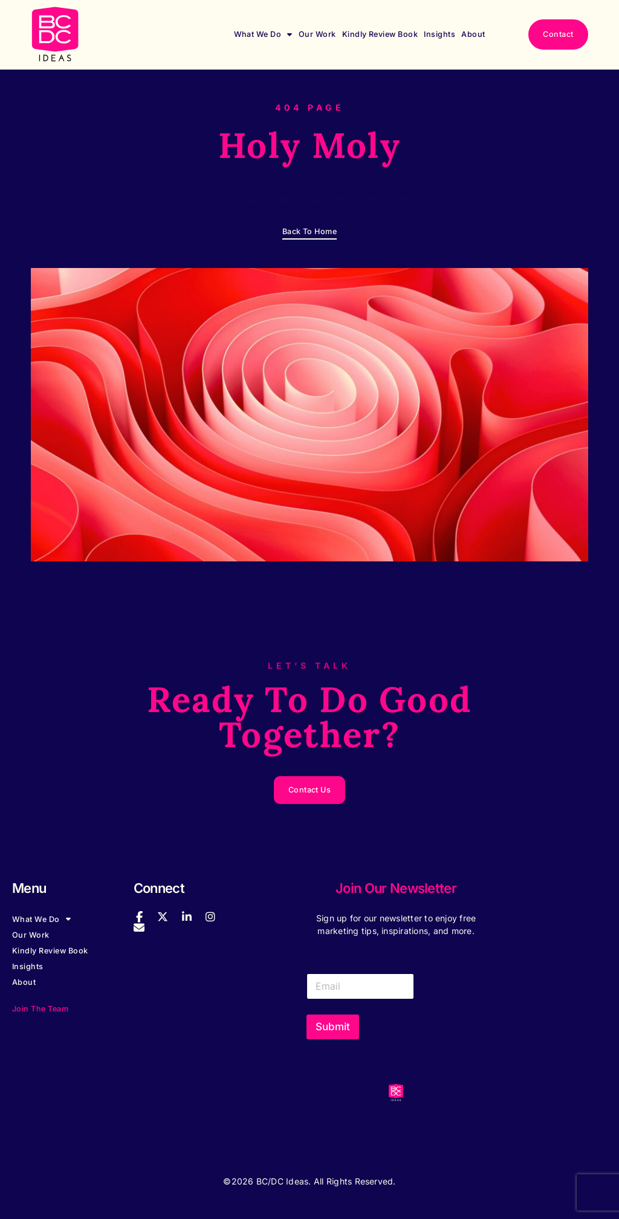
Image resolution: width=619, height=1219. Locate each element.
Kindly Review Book (380, 34)
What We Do (263, 34)
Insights (439, 34)
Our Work (317, 34)
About (473, 34)
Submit (333, 1027)
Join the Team (40, 1008)
